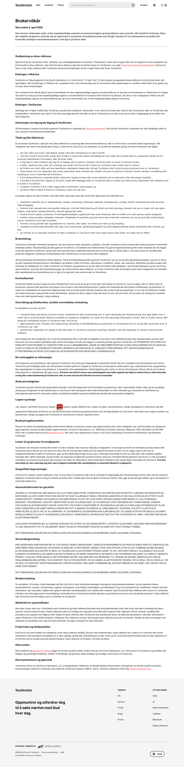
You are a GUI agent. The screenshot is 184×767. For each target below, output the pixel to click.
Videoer (60, 5)
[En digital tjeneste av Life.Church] (92, 745)
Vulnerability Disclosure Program (28, 755)
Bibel (38, 5)
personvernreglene (42, 650)
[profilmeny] (164, 5)
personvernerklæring (95, 128)
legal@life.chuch (56, 432)
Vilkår (62, 752)
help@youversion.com (140, 669)
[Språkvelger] (154, 5)
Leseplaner (48, 5)
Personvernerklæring (49, 752)
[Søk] (99, 5)
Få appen (144, 5)
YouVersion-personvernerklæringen (137, 65)
